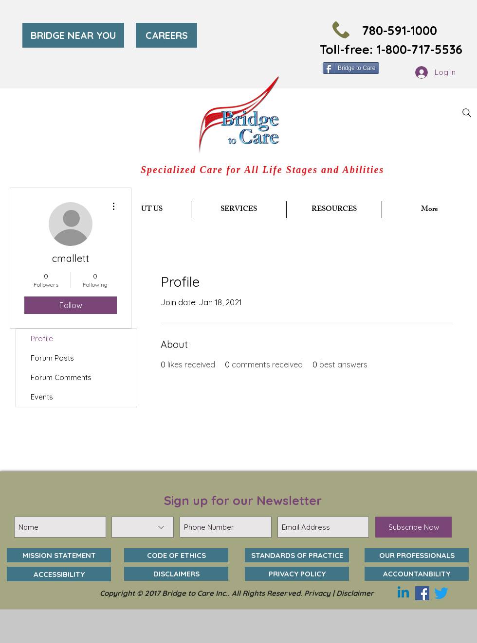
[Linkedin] (403, 593)
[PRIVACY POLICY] (297, 574)
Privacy (317, 593)
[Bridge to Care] (351, 68)
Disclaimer (355, 593)
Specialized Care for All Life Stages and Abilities (262, 169)
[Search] (467, 113)
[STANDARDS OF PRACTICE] (297, 555)
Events (42, 396)
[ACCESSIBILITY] (59, 574)
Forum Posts (52, 358)
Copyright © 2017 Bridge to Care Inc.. (166, 593)
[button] (238, 209)
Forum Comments (61, 377)
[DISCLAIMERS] (176, 574)
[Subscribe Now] (413, 527)
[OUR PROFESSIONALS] (417, 555)
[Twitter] (441, 593)
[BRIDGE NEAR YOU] (73, 35)
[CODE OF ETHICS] (176, 555)
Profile (42, 338)
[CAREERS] (166, 35)
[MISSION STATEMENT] (59, 555)
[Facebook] (422, 593)
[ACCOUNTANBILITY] (417, 574)
